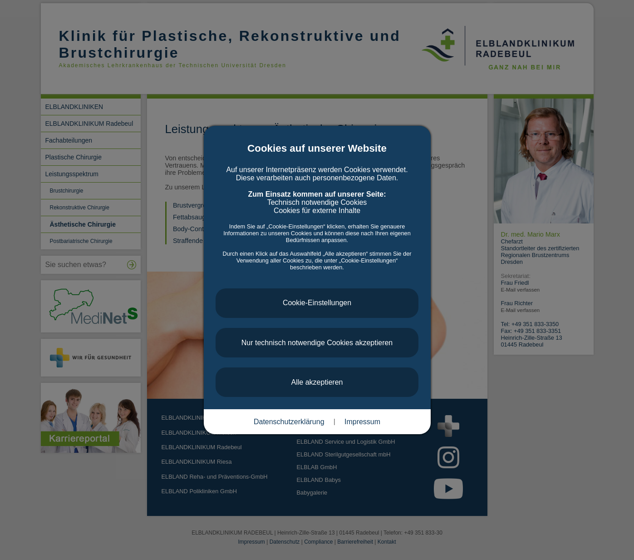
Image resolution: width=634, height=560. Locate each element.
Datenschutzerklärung (289, 422)
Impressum (362, 422)
